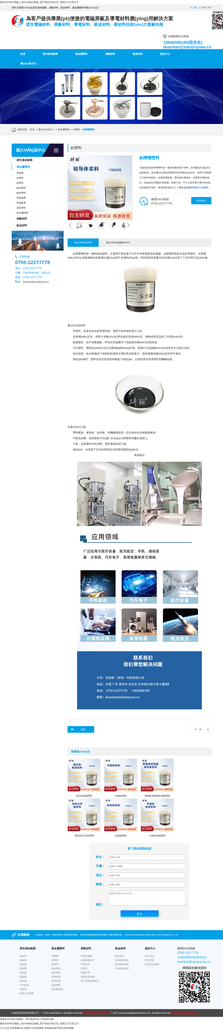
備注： (100, 907)
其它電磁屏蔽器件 (90, 983)
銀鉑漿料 (21, 188)
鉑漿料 (76, 129)
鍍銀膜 (23, 962)
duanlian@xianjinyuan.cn (36, 281)
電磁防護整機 (88, 979)
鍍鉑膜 (23, 971)
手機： (100, 866)
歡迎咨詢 (201, 200)
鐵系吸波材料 (122, 966)
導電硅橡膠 (86, 958)
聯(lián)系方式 (28, 63)
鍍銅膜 (23, 966)
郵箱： (100, 884)
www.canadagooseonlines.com (135, 1015)
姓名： (100, 857)
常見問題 (149, 962)
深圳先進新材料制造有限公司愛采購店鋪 (101, 937)
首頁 (22, 53)
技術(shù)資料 (152, 966)
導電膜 (23, 991)
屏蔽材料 (110, 53)
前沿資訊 (149, 958)
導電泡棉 (85, 966)
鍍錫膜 (23, 979)
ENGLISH (206, 7)
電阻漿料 (21, 207)
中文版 (193, 7)
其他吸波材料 (122, 971)
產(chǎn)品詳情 (83, 242)
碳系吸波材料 (122, 962)
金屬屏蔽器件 (88, 962)
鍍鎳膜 (23, 975)
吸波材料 (138, 53)
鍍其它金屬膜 (27, 995)
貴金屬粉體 (22, 212)
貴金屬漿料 (81, 53)
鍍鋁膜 (23, 983)
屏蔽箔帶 (85, 975)
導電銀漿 (21, 202)
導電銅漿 (21, 198)
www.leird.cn (56, 1015)
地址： (100, 875)
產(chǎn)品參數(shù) (118, 242)
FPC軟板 (24, 987)
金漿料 (19, 178)
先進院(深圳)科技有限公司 (25, 1015)
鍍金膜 (23, 958)
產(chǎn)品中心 (46, 129)
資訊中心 (165, 53)
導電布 (84, 971)
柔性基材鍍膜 (50, 53)
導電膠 (19, 173)
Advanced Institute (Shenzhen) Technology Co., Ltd (151, 937)
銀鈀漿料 (21, 193)
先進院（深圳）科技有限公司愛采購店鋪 (57, 937)
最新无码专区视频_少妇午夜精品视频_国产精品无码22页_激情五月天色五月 (39, 2)
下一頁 (198, 729)
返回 (83, 729)
